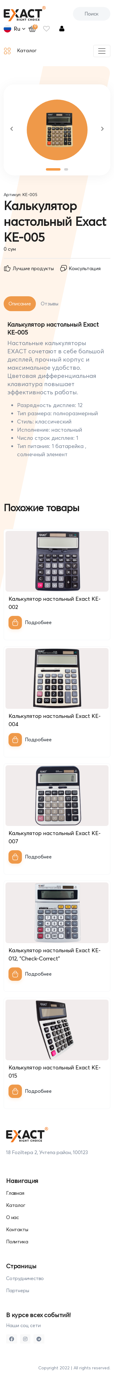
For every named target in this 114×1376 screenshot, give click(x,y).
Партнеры (17, 1290)
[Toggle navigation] (101, 51)
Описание (20, 304)
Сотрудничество (25, 1278)
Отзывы (49, 304)
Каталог (20, 51)
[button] (12, 129)
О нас (12, 1217)
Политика (17, 1241)
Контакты (17, 1229)
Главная (15, 1193)
